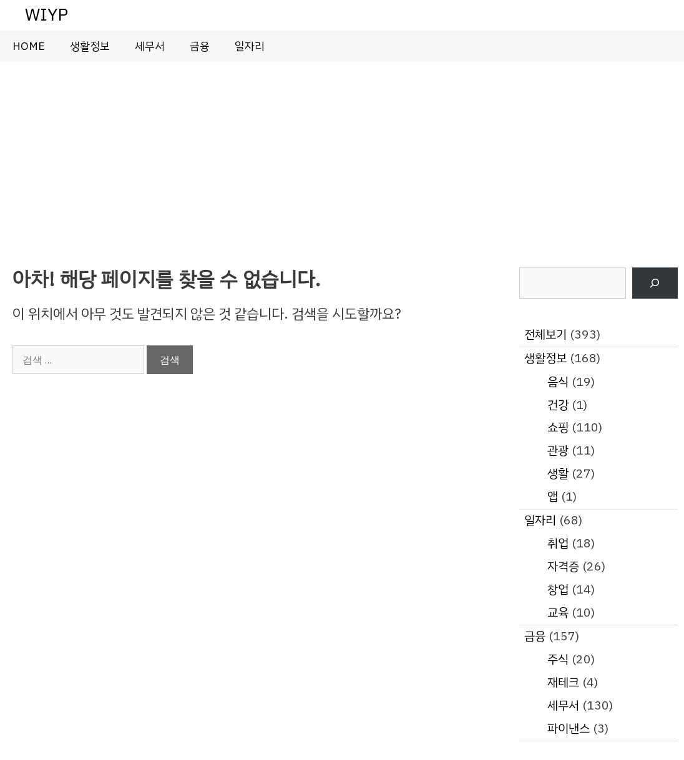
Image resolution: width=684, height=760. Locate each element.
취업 (558, 543)
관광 (558, 450)
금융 (200, 46)
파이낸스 (568, 728)
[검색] (655, 283)
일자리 (250, 46)
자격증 (563, 566)
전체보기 (545, 334)
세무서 (150, 46)
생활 (558, 473)
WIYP (46, 14)
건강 (558, 405)
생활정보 (90, 46)
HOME (28, 46)
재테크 (563, 682)
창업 (558, 589)
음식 (558, 382)
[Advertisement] (342, 155)
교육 (558, 613)
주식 (558, 659)
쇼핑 (558, 427)
